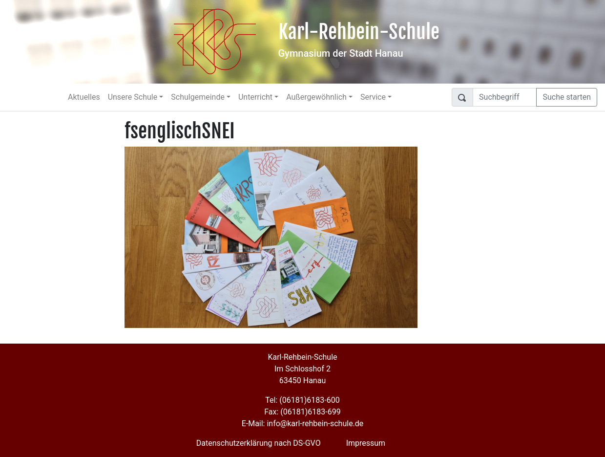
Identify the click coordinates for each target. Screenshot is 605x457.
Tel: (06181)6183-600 (302, 400)
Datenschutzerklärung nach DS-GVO (258, 443)
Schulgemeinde (198, 97)
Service (373, 97)
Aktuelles (84, 97)
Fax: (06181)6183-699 (302, 411)
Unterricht (255, 97)
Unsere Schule (133, 97)
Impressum (366, 443)
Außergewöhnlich (316, 97)
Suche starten (566, 97)
